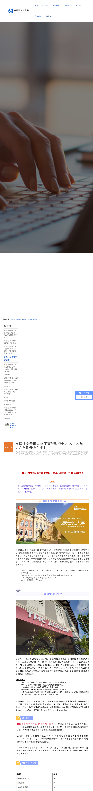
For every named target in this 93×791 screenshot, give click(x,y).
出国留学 (18, 319)
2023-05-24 (7, 375)
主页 (12, 319)
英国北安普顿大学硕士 (31, 319)
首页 (36, 5)
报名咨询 (49, 16)
